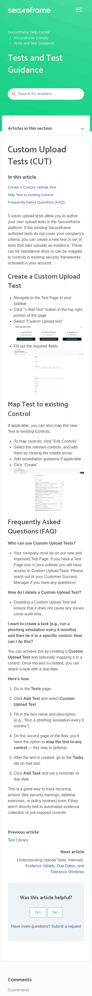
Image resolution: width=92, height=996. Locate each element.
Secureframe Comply (31, 38)
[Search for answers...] (46, 94)
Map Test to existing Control (30, 195)
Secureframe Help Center (29, 32)
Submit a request (66, 926)
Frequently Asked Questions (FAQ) (36, 202)
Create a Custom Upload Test (32, 187)
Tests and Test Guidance (34, 43)
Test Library (18, 840)
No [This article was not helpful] (55, 912)
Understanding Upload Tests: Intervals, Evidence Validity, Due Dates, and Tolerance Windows (50, 866)
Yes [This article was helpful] (38, 912)
